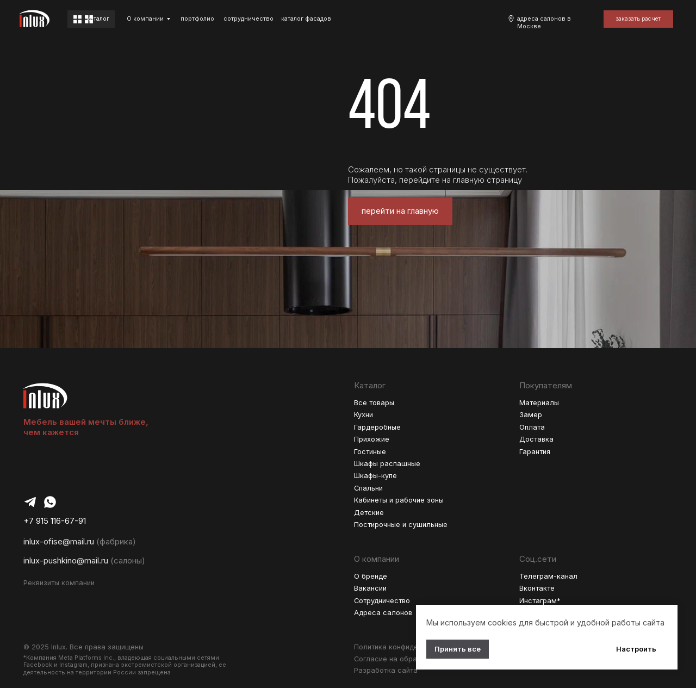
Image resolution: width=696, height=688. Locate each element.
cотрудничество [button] (248, 18)
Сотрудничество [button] (382, 601)
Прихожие (371, 439)
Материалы (539, 403)
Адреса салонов (383, 613)
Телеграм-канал (548, 576)
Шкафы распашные (387, 464)
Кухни (363, 415)
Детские (369, 513)
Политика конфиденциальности (408, 647)
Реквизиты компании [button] (59, 583)
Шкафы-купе (375, 476)
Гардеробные (377, 427)
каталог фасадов (306, 18)
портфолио (197, 18)
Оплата (532, 427)
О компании (145, 18)
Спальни (368, 488)
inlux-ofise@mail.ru (58, 542)
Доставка (536, 439)
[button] (638, 19)
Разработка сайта (386, 670)
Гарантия (534, 452)
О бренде (370, 576)
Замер (530, 415)
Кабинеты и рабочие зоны (399, 500)
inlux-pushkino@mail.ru (65, 561)
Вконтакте (537, 588)
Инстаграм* (540, 601)
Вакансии (370, 588)
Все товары (374, 403)
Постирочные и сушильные (401, 524)
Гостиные (370, 452)
